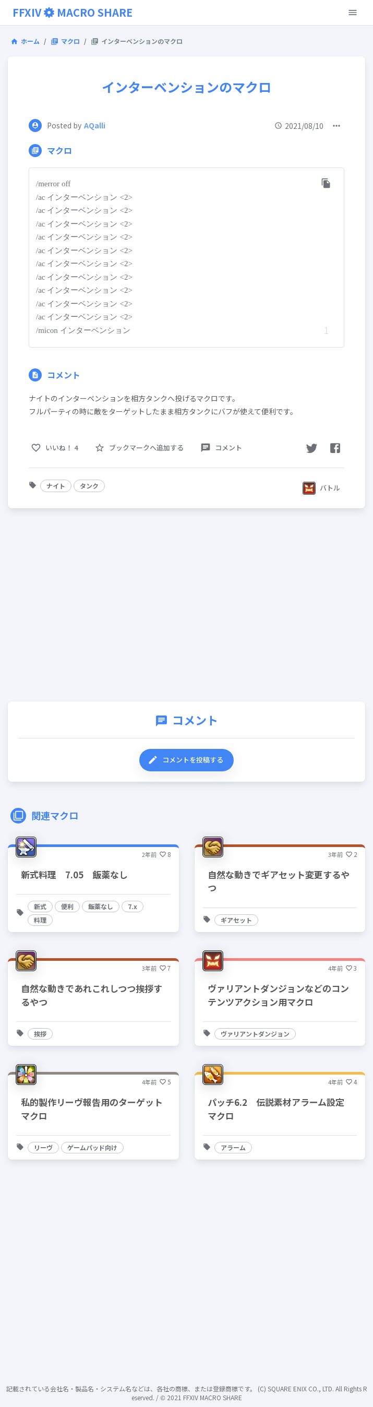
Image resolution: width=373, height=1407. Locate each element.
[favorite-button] (140, 448)
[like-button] (55, 448)
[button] (55, 486)
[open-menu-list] (336, 126)
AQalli (94, 125)
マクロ (65, 41)
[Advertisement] (186, 607)
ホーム (25, 41)
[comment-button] (222, 448)
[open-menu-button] (352, 12)
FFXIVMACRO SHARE (73, 12)
